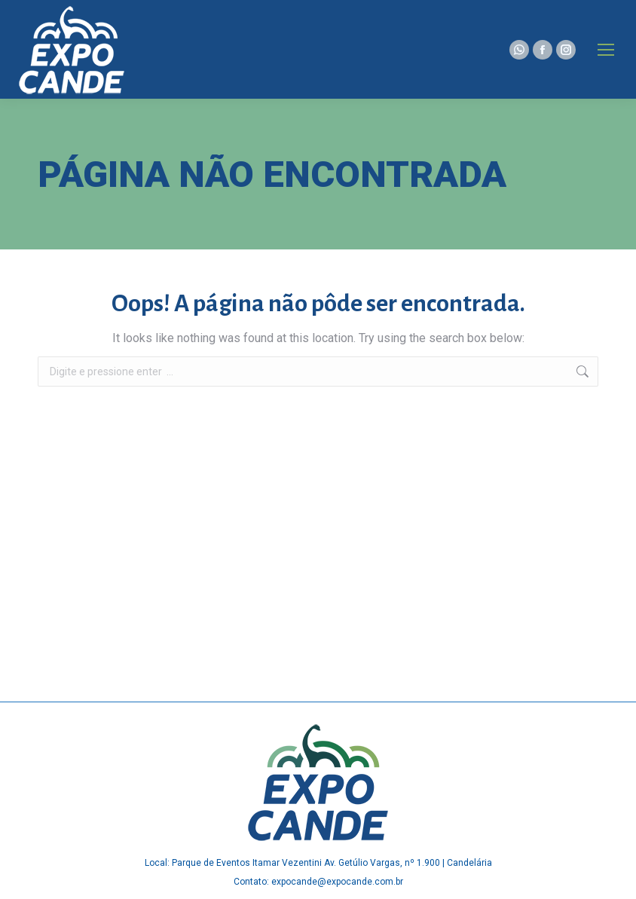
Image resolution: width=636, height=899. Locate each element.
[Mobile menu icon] (606, 50)
